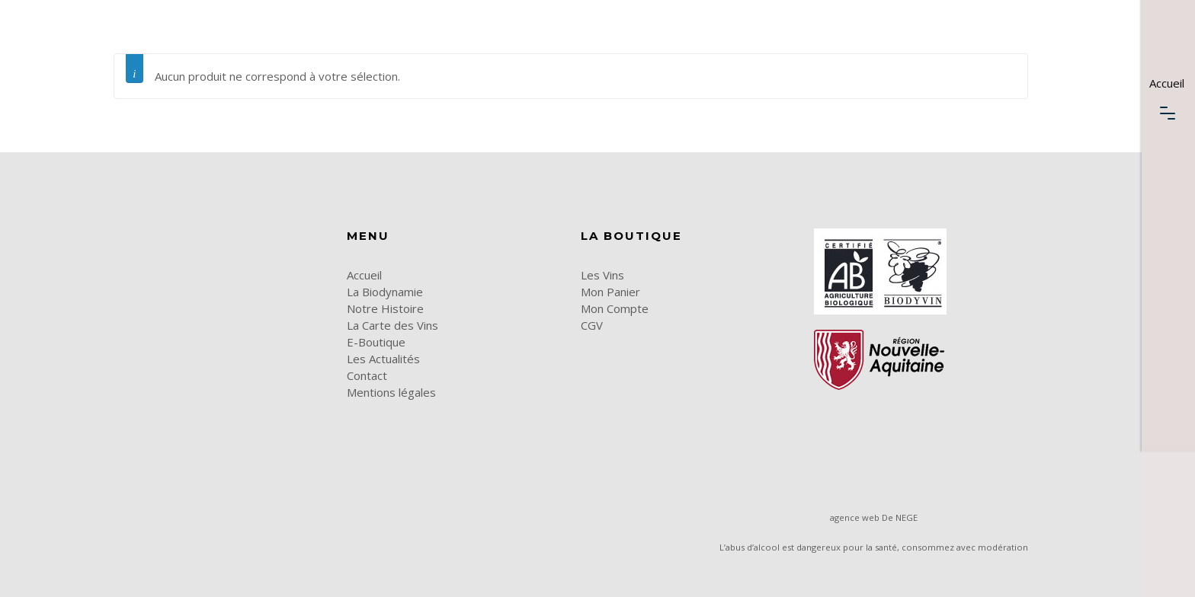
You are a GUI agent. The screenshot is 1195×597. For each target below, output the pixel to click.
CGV (592, 325)
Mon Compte (615, 308)
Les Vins (602, 275)
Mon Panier (610, 291)
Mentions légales (391, 392)
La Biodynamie (385, 291)
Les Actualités (383, 358)
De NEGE (900, 517)
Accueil (364, 275)
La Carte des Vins (392, 325)
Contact (367, 375)
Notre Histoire (385, 308)
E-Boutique (376, 342)
